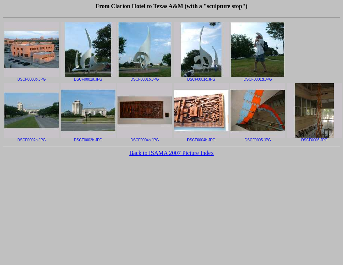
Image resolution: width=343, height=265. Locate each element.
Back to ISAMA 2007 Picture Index (171, 153)
